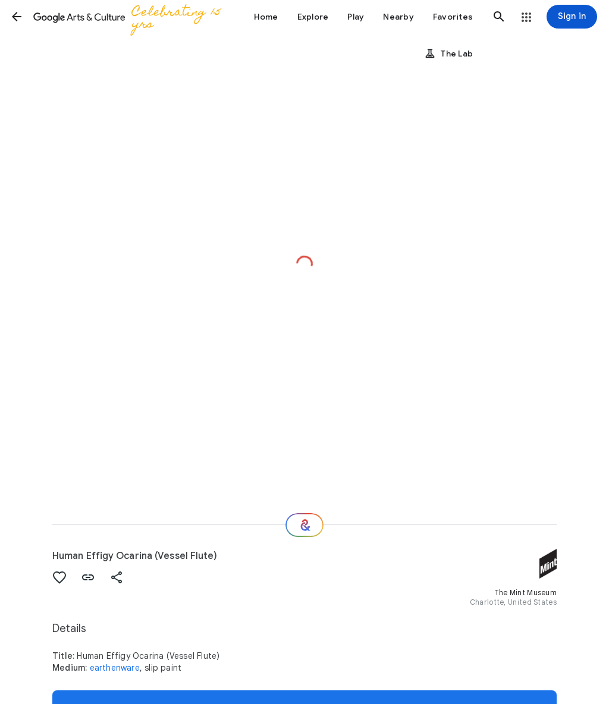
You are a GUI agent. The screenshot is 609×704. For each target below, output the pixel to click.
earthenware (115, 667)
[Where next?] (304, 525)
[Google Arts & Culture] (130, 16)
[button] (16, 16)
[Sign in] (572, 17)
